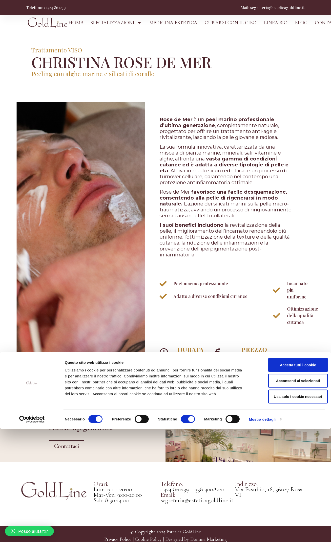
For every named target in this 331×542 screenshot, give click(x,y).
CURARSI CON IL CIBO (230, 22)
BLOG (301, 22)
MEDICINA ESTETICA (173, 22)
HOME (75, 22)
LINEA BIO (276, 22)
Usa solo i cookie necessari (290, 509)
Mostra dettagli (262, 532)
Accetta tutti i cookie (290, 478)
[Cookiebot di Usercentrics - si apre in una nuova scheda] (32, 532)
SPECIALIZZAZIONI (116, 22)
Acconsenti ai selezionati (290, 494)
